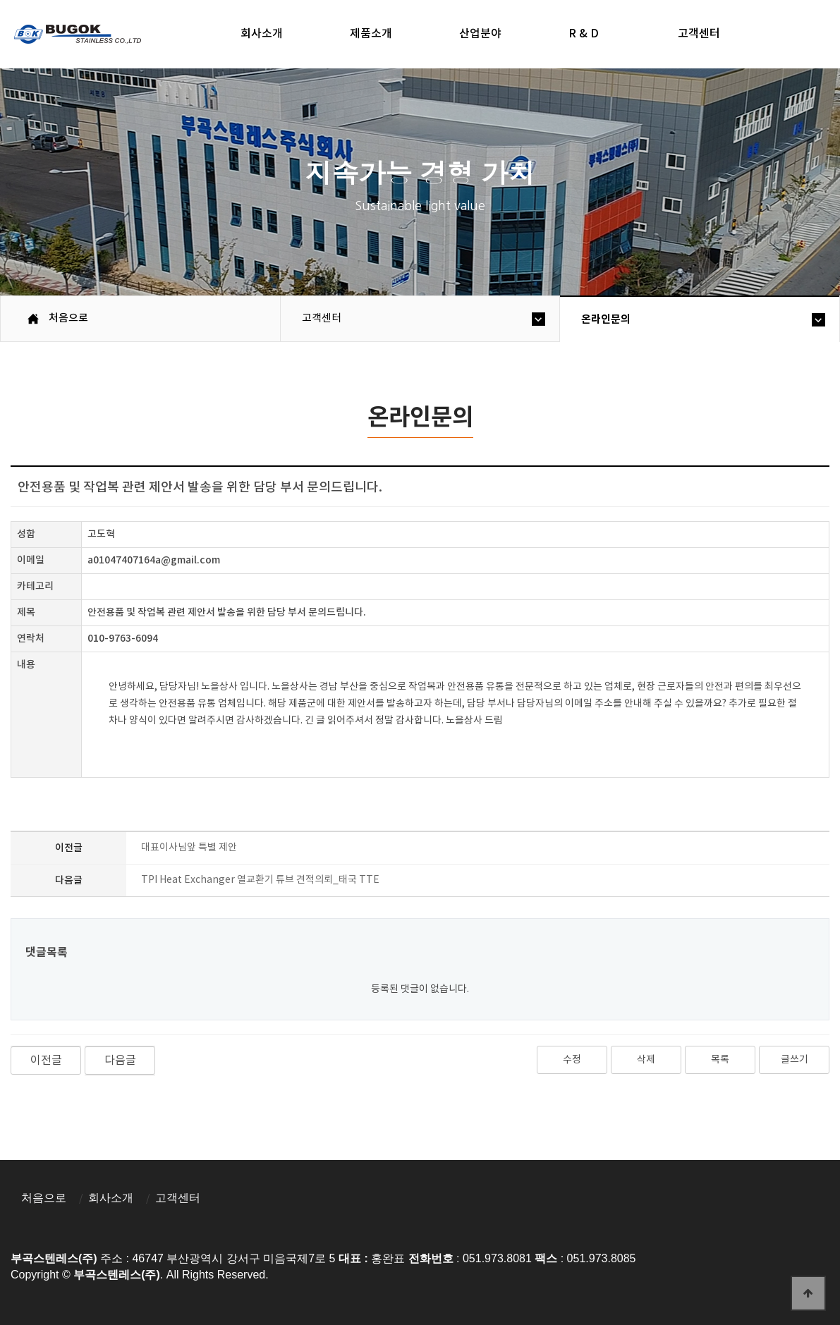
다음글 (120, 1060)
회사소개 (262, 34)
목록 (720, 1060)
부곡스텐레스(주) (79, 36)
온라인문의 (606, 319)
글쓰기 (794, 1060)
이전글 (46, 1060)
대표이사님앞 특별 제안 (189, 847)
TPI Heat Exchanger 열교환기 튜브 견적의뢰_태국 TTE (260, 880)
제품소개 (371, 34)
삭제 (646, 1060)
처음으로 (43, 1198)
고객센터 (699, 34)
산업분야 (480, 34)
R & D (583, 34)
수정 (572, 1060)
